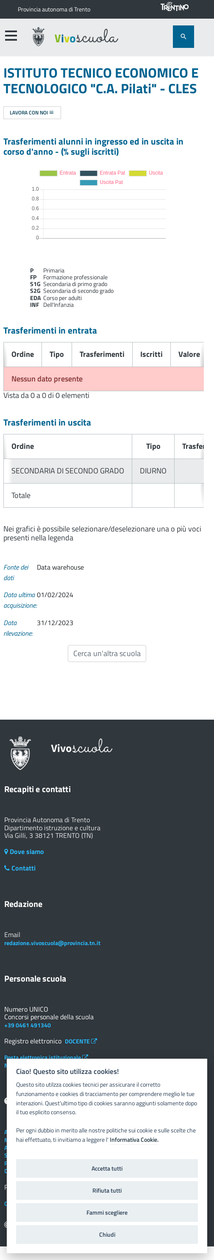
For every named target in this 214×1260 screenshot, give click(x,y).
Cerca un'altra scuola (107, 653)
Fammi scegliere (107, 1212)
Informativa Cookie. (134, 1139)
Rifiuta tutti (107, 1190)
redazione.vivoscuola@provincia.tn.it (52, 942)
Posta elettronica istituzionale (46, 1057)
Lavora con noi (32, 112)
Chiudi (107, 1234)
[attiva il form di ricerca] (183, 36)
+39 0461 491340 (27, 1025)
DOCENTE (81, 1041)
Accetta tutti (107, 1168)
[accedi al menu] (11, 35)
